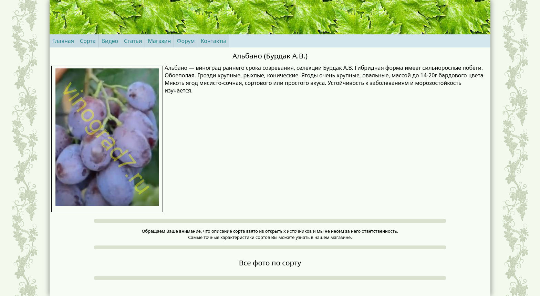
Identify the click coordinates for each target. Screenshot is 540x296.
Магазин (159, 41)
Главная (63, 41)
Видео (110, 41)
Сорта (88, 41)
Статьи (133, 41)
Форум (186, 41)
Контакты (213, 41)
